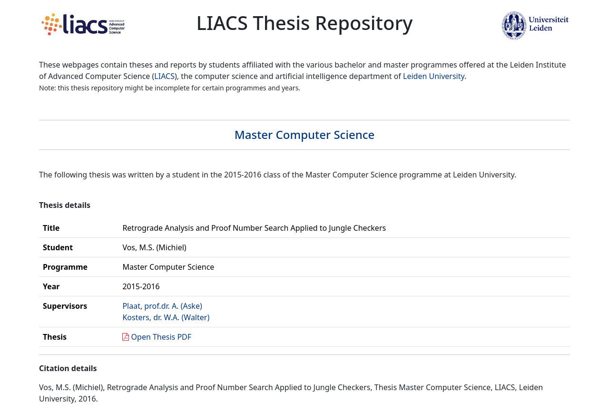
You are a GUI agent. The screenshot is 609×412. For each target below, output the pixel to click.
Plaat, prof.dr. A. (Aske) (162, 306)
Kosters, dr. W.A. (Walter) (165, 317)
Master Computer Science (305, 134)
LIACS (164, 76)
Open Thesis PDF (161, 337)
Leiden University (433, 76)
